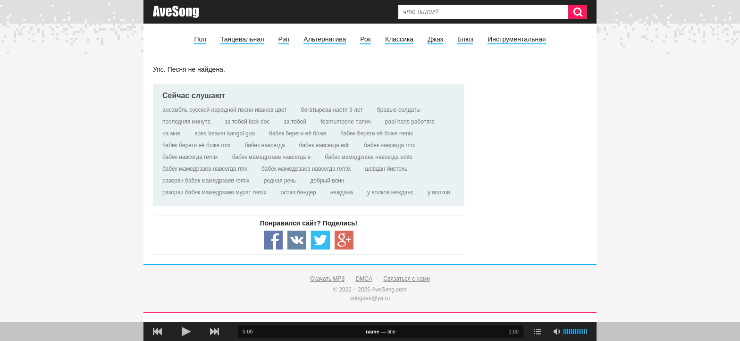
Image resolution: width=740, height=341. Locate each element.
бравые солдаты (398, 110)
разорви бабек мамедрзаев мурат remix (214, 192)
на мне (171, 133)
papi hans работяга (410, 121)
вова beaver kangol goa (224, 133)
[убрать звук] (556, 331)
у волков (439, 192)
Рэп (284, 39)
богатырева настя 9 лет (332, 110)
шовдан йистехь (386, 169)
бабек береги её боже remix (376, 133)
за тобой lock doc (247, 121)
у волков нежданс (390, 192)
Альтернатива (324, 39)
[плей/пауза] (186, 331)
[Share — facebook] (273, 240)
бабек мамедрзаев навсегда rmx (204, 169)
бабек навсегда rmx (389, 145)
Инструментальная (517, 39)
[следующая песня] (214, 331)
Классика (399, 39)
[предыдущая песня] (157, 331)
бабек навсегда (265, 145)
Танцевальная (242, 39)
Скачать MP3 (327, 278)
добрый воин (327, 180)
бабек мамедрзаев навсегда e (271, 157)
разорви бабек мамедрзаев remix (206, 180)
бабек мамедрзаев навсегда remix (306, 169)
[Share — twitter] (320, 240)
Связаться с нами (406, 278)
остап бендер (298, 192)
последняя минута (186, 121)
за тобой (295, 121)
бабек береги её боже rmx (196, 145)
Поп (200, 39)
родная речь (280, 180)
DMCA (364, 278)
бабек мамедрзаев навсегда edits (368, 157)
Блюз (465, 39)
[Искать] (577, 12)
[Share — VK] (296, 240)
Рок (365, 39)
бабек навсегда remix (190, 157)
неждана (341, 192)
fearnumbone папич (345, 121)
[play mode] (537, 331)
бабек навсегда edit (324, 145)
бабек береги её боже (297, 133)
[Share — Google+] (344, 240)
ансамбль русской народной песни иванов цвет (224, 110)
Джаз (435, 39)
